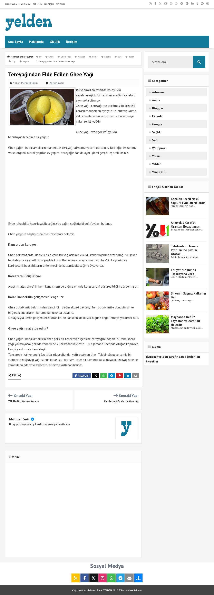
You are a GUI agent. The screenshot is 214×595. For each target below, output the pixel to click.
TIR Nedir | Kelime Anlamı (23, 401)
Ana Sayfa (11, 4)
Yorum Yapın (56, 83)
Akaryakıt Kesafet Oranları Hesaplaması (186, 224)
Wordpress (159, 148)
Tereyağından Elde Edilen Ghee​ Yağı (55, 61)
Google (157, 124)
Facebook (81, 375)
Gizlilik (37, 4)
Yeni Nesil (158, 172)
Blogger (157, 108)
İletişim (49, 4)
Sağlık (156, 132)
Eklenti (157, 116)
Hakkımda (25, 4)
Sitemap (61, 4)
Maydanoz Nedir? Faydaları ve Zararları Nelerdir (185, 321)
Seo (154, 140)
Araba (156, 100)
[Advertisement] (73, 188)
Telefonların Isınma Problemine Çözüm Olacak (184, 250)
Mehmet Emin (19, 419)
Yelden (156, 164)
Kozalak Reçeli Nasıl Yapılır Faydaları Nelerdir (188, 201)
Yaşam (156, 156)
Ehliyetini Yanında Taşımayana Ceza (183, 272)
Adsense (158, 92)
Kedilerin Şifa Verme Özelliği (121, 401)
